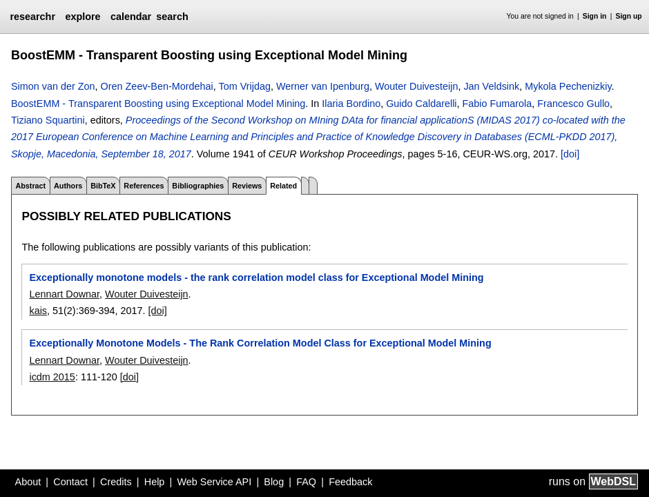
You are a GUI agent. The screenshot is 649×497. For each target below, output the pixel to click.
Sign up (629, 16)
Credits (116, 481)
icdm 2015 (52, 376)
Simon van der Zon (53, 86)
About (28, 481)
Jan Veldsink (491, 86)
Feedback (350, 481)
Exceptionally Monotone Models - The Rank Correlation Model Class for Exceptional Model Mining (260, 343)
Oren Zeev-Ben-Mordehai (157, 86)
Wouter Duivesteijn (416, 86)
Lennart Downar (64, 294)
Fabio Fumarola (497, 103)
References (144, 186)
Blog (274, 481)
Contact (70, 481)
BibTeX (102, 186)
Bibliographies (198, 186)
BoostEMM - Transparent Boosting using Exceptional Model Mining (158, 103)
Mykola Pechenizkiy (568, 86)
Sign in (595, 16)
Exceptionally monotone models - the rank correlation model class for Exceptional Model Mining (256, 277)
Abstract (30, 186)
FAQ (306, 481)
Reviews (247, 186)
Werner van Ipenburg (322, 86)
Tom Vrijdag (245, 86)
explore (82, 16)
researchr (32, 16)
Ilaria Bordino (351, 103)
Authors (68, 186)
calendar (130, 16)
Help (154, 481)
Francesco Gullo (573, 103)
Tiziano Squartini (48, 120)
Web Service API (214, 481)
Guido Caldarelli (421, 103)
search (172, 16)
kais (38, 310)
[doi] (570, 153)
